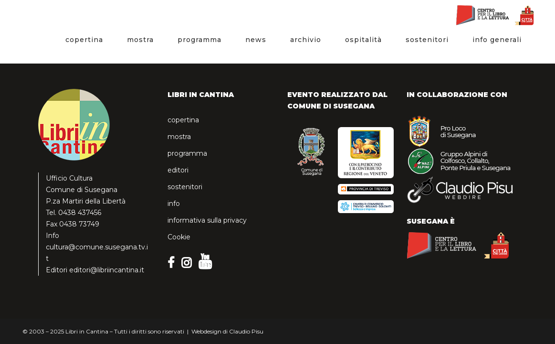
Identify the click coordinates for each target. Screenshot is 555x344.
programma (187, 153)
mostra (179, 136)
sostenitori (185, 187)
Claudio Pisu (246, 331)
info (174, 203)
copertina (183, 120)
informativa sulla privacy (207, 220)
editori (178, 170)
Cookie (179, 237)
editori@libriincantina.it (106, 270)
